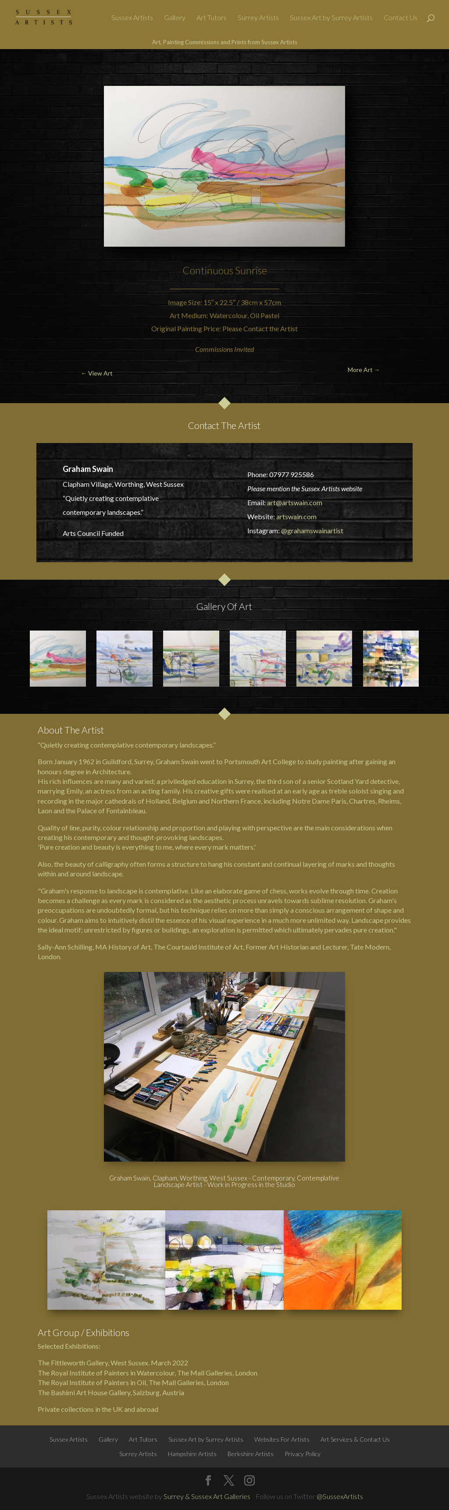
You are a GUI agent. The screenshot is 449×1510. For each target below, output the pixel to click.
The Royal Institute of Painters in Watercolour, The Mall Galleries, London (147, 1372)
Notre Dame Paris (319, 801)
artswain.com (296, 516)
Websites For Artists (282, 1439)
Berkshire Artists (251, 1453)
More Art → (408, 70)
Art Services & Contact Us (355, 1439)
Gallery (174, 17)
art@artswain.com (294, 502)
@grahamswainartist (312, 530)
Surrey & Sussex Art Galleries (207, 1496)
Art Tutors (211, 17)
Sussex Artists (132, 17)
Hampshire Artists (192, 1453)
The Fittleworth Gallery (73, 1362)
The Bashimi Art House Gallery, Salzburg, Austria (111, 1392)
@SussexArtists (340, 1496)
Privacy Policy (303, 1453)
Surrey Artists (258, 17)
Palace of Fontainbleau (111, 810)
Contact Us (400, 17)
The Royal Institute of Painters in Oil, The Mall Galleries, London (133, 1382)
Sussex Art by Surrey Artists (331, 17)
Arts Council (81, 533)
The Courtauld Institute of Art (198, 947)
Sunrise (251, 270)
